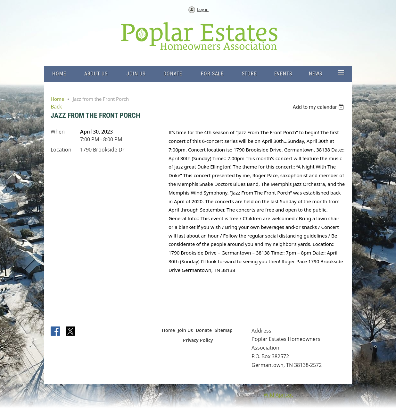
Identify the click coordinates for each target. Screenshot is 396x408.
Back (56, 106)
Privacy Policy (198, 340)
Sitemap (224, 330)
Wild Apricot (278, 394)
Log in (203, 9)
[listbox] (319, 107)
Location (61, 149)
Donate (204, 330)
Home (57, 99)
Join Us (185, 330)
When (58, 131)
